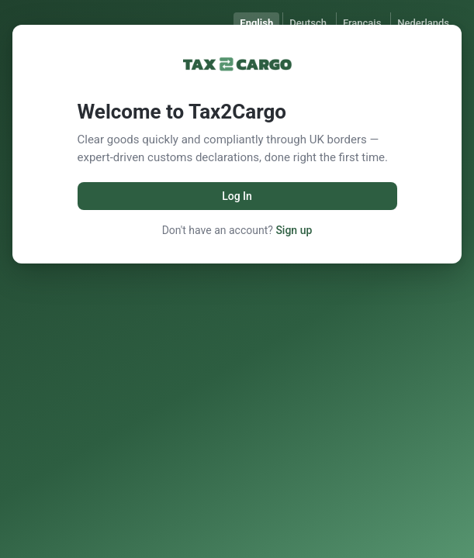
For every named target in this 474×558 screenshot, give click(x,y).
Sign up (293, 230)
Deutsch (308, 23)
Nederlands (423, 23)
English (256, 23)
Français (362, 23)
